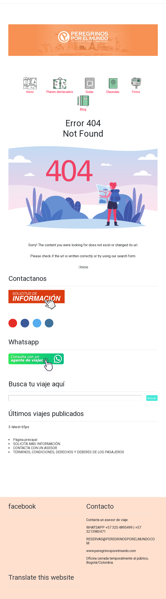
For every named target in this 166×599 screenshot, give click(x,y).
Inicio (84, 267)
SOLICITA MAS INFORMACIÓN (36, 444)
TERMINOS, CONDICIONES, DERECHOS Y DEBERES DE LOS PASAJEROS (68, 452)
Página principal (25, 440)
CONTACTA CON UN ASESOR (35, 448)
